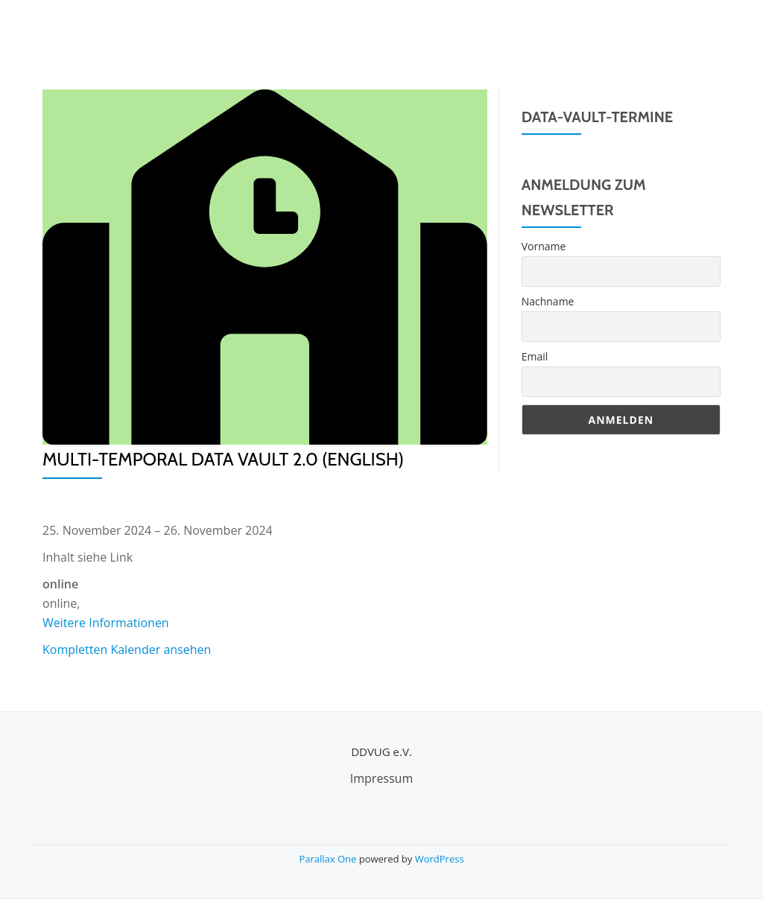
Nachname (548, 301)
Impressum (381, 778)
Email (535, 356)
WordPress (439, 858)
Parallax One (328, 858)
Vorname (544, 246)
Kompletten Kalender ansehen (126, 649)
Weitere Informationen (105, 622)
